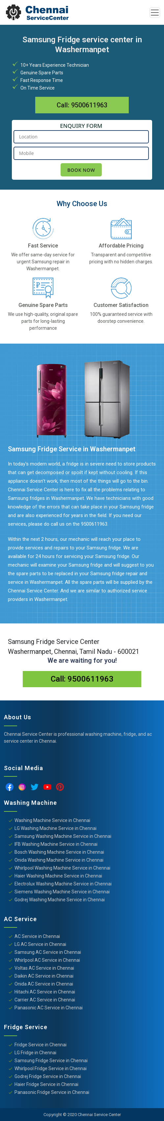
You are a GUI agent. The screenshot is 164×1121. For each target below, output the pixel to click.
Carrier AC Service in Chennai (44, 999)
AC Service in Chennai (37, 936)
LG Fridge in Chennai (35, 1052)
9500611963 (89, 105)
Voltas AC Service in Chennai (44, 968)
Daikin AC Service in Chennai (43, 976)
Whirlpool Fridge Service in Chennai (50, 1068)
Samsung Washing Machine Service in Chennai (62, 836)
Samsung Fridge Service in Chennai (51, 1060)
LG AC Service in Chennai (40, 944)
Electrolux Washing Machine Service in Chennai (63, 883)
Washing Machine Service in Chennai (52, 820)
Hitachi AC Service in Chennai (44, 991)
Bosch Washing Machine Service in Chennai (59, 852)
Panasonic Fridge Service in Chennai (51, 1092)
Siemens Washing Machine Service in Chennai (62, 891)
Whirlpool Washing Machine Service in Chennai (62, 868)
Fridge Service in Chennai (40, 1044)
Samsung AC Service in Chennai (47, 952)
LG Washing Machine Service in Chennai (55, 828)
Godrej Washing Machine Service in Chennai (59, 899)
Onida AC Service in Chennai (43, 984)
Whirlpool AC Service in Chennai (47, 960)
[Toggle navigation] (155, 12)
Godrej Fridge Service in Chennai (47, 1076)
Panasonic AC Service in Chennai (48, 1007)
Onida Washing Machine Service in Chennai (58, 860)
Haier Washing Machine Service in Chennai (58, 875)
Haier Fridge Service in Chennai (46, 1084)
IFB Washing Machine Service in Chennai (55, 844)
